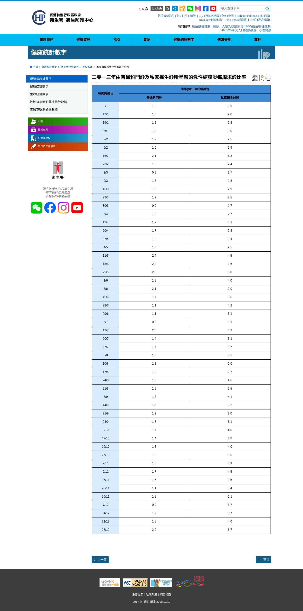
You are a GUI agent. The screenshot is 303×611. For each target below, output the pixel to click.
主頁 (35, 67)
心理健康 (265, 30)
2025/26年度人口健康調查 (238, 30)
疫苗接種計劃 (201, 26)
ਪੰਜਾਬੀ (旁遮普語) (260, 19)
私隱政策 (151, 594)
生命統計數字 (39, 94)
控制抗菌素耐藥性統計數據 (48, 102)
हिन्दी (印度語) (166, 15)
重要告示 (137, 594)
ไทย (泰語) (228, 15)
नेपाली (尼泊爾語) (186, 15)
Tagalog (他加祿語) (210, 19)
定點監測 (88, 67)
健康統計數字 (49, 67)
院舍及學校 (44, 138)
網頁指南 (165, 594)
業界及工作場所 (46, 146)
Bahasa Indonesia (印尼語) (253, 15)
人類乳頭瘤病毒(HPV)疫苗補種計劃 (246, 26)
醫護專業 (43, 129)
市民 (40, 121)
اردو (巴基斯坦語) (209, 15)
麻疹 (216, 26)
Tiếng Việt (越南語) (235, 19)
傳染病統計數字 (69, 67)
